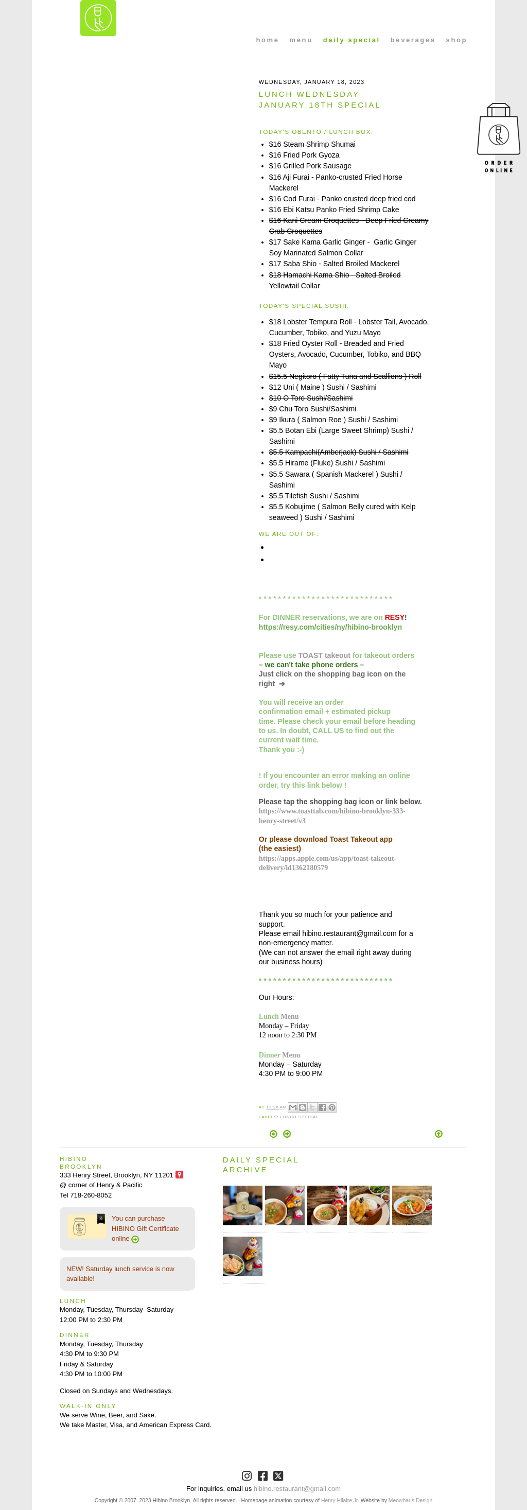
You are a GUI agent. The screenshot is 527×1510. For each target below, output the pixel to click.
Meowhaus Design (410, 1500)
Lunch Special (299, 1117)
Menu (289, 1016)
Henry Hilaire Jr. (340, 1500)
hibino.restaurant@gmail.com (297, 1488)
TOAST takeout (324, 655)
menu (301, 40)
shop (456, 40)
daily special (351, 40)
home (267, 40)
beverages (413, 40)
